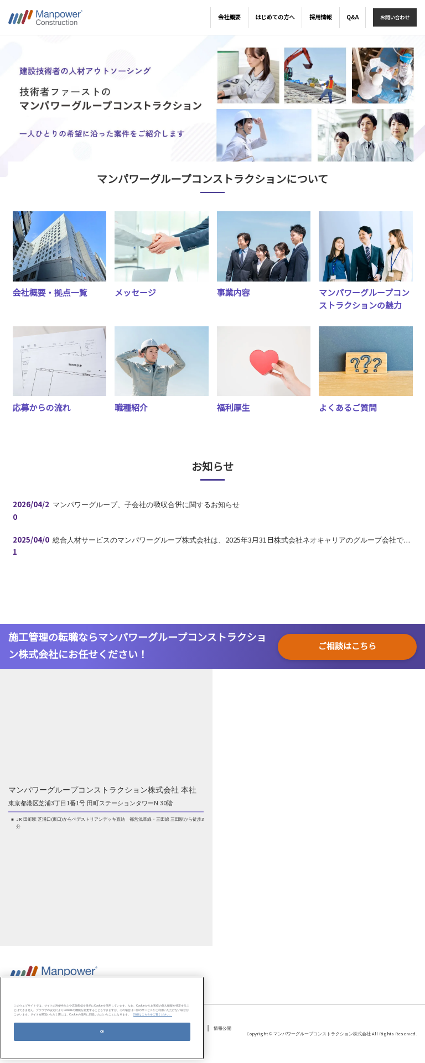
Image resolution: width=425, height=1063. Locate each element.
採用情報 (320, 17)
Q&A (352, 17)
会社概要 (229, 17)
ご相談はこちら (347, 646)
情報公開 (222, 1028)
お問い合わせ (395, 17)
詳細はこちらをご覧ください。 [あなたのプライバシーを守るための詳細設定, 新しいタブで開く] (152, 1014)
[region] (102, 1018)
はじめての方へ (274, 17)
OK (102, 1031)
